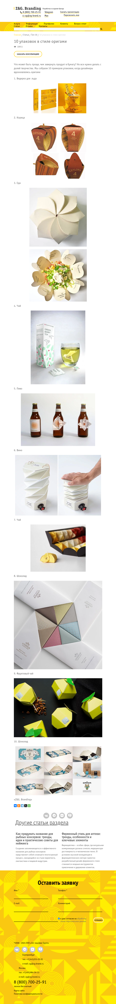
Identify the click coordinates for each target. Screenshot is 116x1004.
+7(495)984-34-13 (31, 973)
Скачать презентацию (69, 12)
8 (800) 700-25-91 (30, 12)
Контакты (43, 26)
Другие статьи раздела (41, 823)
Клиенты (64, 24)
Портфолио (49, 24)
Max (46, 16)
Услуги (17, 24)
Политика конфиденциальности (28, 994)
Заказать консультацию (28, 54)
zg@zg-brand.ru (31, 16)
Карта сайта (19, 991)
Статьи (17, 26)
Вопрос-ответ (80, 24)
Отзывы (29, 26)
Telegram (49, 12)
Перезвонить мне (71, 15)
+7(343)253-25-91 (35, 959)
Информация (32, 24)
